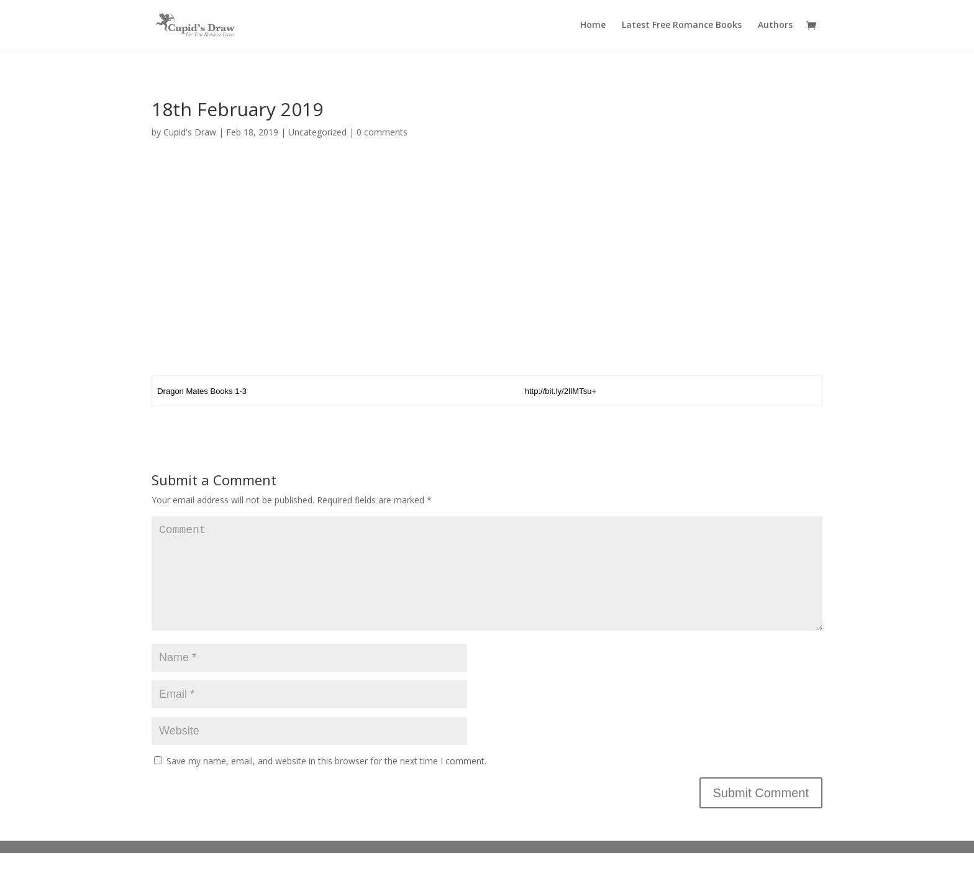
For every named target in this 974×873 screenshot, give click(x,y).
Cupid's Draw (189, 132)
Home (593, 25)
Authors (775, 25)
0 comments (382, 132)
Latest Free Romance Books (682, 25)
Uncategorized (317, 132)
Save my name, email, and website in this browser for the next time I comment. (326, 781)
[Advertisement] (487, 262)
